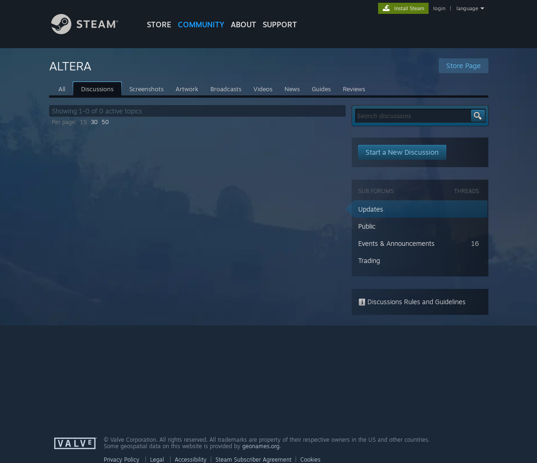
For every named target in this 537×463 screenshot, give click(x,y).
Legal (157, 459)
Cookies (310, 459)
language (467, 8)
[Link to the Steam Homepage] (92, 32)
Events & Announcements (396, 243)
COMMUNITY (201, 24)
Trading (369, 260)
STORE (159, 24)
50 (105, 122)
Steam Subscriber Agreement (253, 459)
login (439, 8)
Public (366, 226)
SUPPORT (280, 24)
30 (94, 122)
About (243, 24)
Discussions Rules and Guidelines (412, 302)
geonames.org (260, 446)
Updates (370, 209)
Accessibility (191, 459)
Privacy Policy (121, 459)
